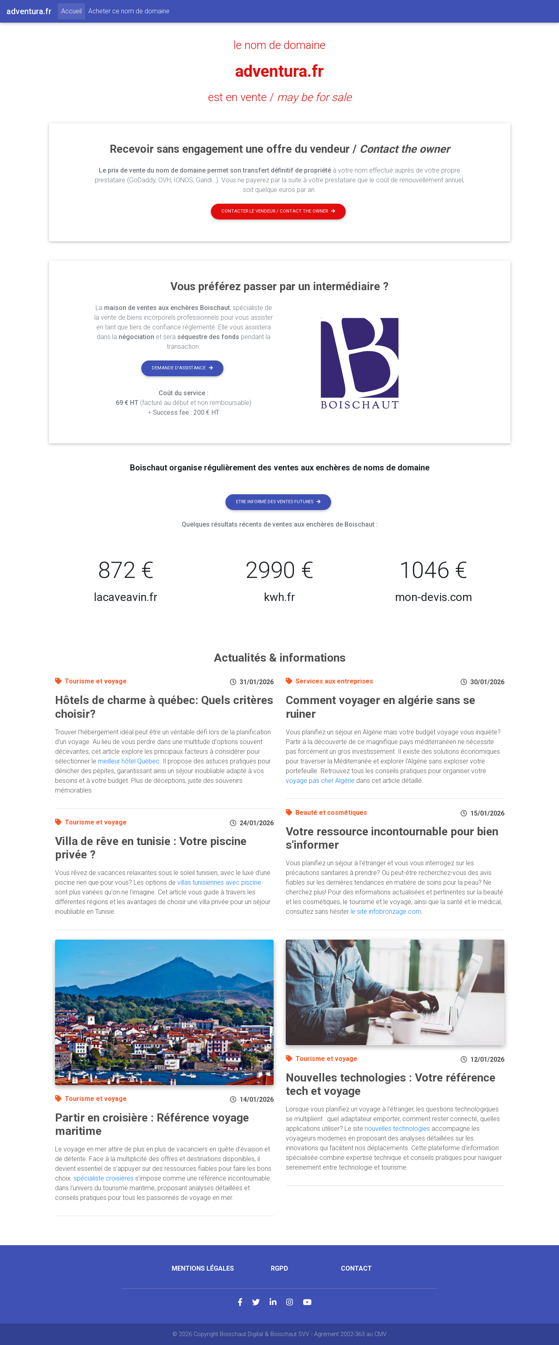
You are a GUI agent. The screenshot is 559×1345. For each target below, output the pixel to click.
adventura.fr (279, 71)
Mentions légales (203, 1268)
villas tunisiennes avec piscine (219, 882)
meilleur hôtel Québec (128, 761)
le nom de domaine (279, 45)
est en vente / (279, 97)
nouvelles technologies (397, 1128)
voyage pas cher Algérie (320, 780)
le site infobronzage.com (386, 911)
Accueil (73, 10)
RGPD (279, 1268)
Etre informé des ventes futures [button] (278, 501)
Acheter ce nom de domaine (129, 11)
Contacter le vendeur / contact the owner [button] (278, 211)
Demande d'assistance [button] (182, 368)
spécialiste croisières (104, 1178)
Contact (356, 1268)
